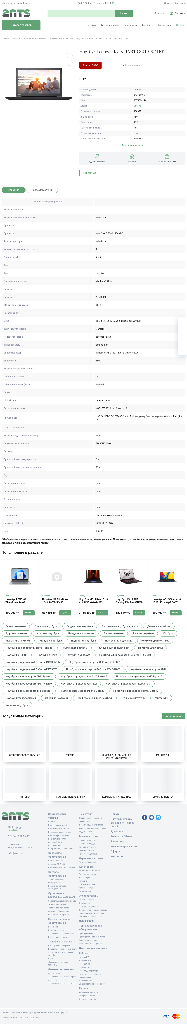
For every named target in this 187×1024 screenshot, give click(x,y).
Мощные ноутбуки (51, 640)
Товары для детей (162, 797)
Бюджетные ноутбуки (79, 626)
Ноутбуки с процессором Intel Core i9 (135, 690)
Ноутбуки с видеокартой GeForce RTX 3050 (125, 655)
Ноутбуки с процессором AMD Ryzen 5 (84, 676)
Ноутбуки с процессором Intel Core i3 (128, 683)
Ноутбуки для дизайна (118, 640)
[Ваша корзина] (182, 322)
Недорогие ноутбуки (83, 640)
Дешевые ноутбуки (158, 626)
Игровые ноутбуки (48, 633)
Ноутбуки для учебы (150, 647)
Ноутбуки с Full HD (17, 655)
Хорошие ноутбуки (17, 705)
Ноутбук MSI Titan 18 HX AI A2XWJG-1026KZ (93, 601)
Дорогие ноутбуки (17, 633)
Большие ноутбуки (46, 626)
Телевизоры (130, 25)
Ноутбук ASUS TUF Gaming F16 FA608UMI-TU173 (129, 602)
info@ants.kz (103, 3)
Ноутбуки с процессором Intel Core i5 (28, 690)
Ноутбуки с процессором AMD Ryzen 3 (29, 676)
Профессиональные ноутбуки (95, 698)
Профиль (159, 13)
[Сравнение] (182, 341)
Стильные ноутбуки (133, 698)
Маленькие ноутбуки (18, 640)
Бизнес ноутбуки (16, 626)
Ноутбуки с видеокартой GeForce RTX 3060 (94, 662)
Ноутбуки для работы (75, 647)
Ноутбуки (91, 25)
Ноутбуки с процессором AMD (148, 669)
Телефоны (147, 25)
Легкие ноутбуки (114, 633)
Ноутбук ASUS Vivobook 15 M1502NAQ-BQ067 (166, 601)
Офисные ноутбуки (56, 698)
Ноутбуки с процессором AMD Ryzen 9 (29, 683)
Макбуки (168, 633)
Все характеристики (132, 145)
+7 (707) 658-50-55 (85, 3)
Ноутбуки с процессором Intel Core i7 (81, 690)
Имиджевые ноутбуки (81, 633)
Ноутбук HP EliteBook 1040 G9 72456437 (55, 601)
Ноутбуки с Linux (47, 655)
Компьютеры (164, 25)
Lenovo (137, 106)
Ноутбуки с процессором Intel (79, 683)
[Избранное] (182, 331)
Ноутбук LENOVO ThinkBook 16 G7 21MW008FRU (15, 602)
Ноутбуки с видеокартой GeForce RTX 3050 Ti (33, 662)
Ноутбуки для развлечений (113, 647)
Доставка (180, 13)
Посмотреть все (173, 716)
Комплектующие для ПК (70, 797)
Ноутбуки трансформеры (21, 698)
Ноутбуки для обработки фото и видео (29, 647)
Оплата (168, 3)
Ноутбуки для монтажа (155, 640)
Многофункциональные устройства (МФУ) (116, 756)
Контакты (180, 3)
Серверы (180, 25)
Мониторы (162, 755)
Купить (28, 612)
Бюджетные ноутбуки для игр (120, 626)
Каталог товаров (18, 25)
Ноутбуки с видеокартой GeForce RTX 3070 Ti (93, 669)
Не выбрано (14, 830)
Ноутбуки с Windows (78, 655)
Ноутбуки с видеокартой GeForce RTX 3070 (31, 669)
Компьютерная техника (116, 797)
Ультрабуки (161, 698)
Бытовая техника (110, 25)
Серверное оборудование (24, 755)
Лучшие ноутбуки (143, 633)
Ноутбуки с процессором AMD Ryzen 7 (139, 676)
